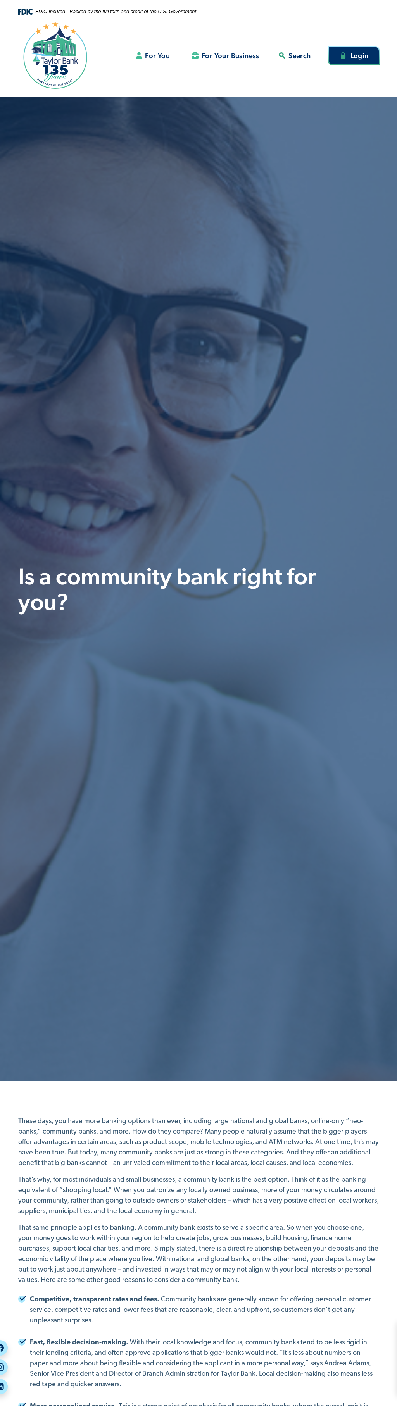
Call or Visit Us (371, 1356)
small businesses (150, 1180)
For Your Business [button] (230, 56)
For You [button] (157, 56)
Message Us (366, 1370)
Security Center (372, 1327)
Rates (358, 1385)
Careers (361, 1341)
